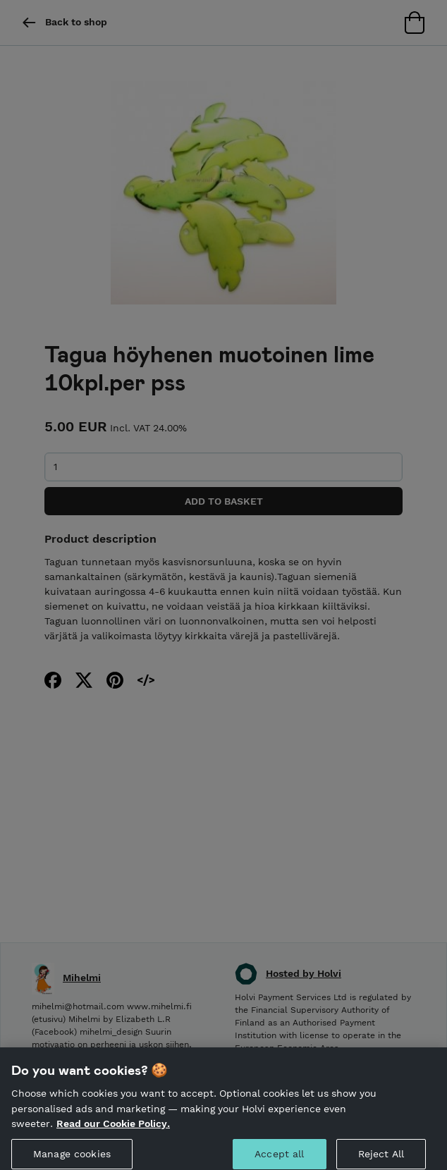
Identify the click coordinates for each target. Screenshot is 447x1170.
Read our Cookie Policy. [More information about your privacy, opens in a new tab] (113, 1129)
